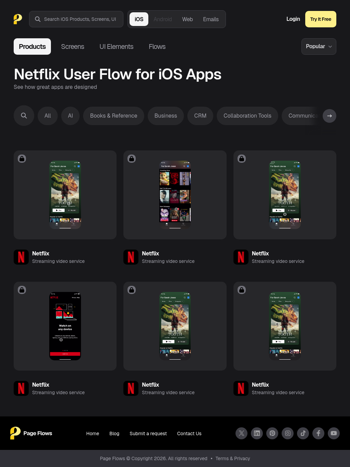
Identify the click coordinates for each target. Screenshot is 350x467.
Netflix (40, 253)
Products (32, 46)
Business (165, 115)
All (47, 115)
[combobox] (83, 19)
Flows (157, 46)
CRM (200, 115)
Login (293, 19)
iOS (139, 19)
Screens (72, 46)
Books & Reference (113, 115)
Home (92, 433)
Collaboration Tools (247, 115)
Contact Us (189, 433)
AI (70, 115)
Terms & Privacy (233, 458)
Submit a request (148, 433)
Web (187, 19)
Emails (211, 19)
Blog (114, 433)
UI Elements (116, 46)
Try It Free (320, 19)
